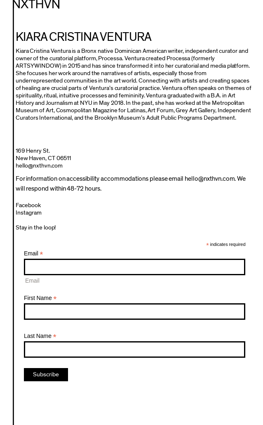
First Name (40, 298)
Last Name (40, 336)
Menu (252, 10)
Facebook (28, 205)
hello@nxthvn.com (39, 166)
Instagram (29, 213)
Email (33, 253)
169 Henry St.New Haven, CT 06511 (43, 154)
